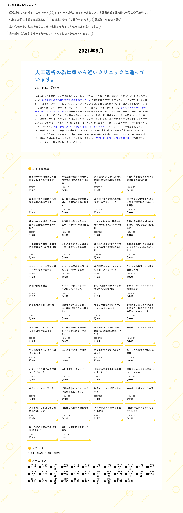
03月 (44, 466)
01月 (66, 466)
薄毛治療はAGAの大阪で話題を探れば (115, 137)
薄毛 (58, 453)
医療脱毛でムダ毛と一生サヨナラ (29, 12)
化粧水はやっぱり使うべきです (70, 19)
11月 (87, 466)
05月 (33, 466)
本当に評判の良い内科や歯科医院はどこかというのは (80, 126)
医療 (32, 453)
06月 (130, 474)
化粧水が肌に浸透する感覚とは (27, 19)
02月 (55, 467)
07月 (141, 466)
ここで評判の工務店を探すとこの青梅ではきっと (66, 99)
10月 (109, 466)
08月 (130, 467)
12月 (76, 466)
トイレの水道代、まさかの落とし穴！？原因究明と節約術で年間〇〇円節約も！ (102, 12)
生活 (41, 453)
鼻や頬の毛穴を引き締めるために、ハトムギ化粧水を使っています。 (50, 33)
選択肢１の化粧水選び (108, 19)
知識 (49, 453)
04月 (33, 474)
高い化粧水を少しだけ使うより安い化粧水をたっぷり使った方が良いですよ (53, 26)
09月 (119, 467)
